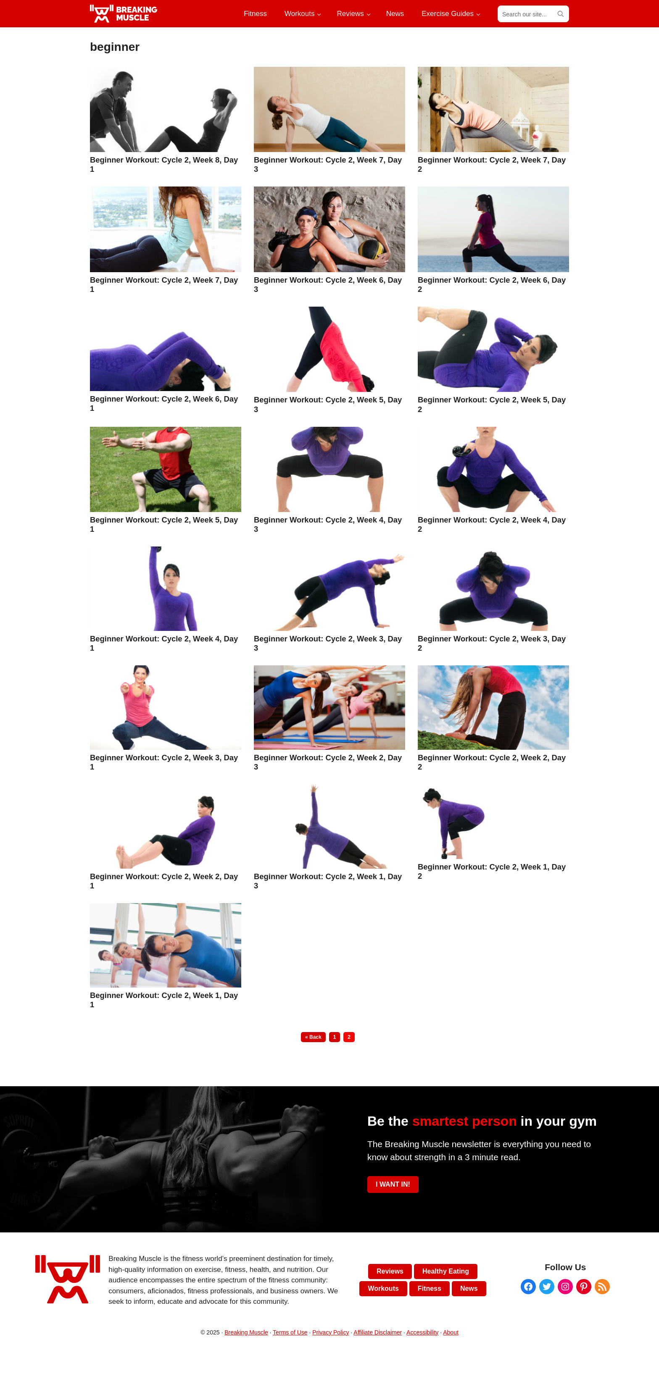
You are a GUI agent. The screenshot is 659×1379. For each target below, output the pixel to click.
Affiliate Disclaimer (377, 1332)
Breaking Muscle (246, 1332)
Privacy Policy (330, 1332)
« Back (313, 1037)
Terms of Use (290, 1332)
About (451, 1332)
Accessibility (422, 1332)
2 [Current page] (351, 1037)
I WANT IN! (393, 1184)
